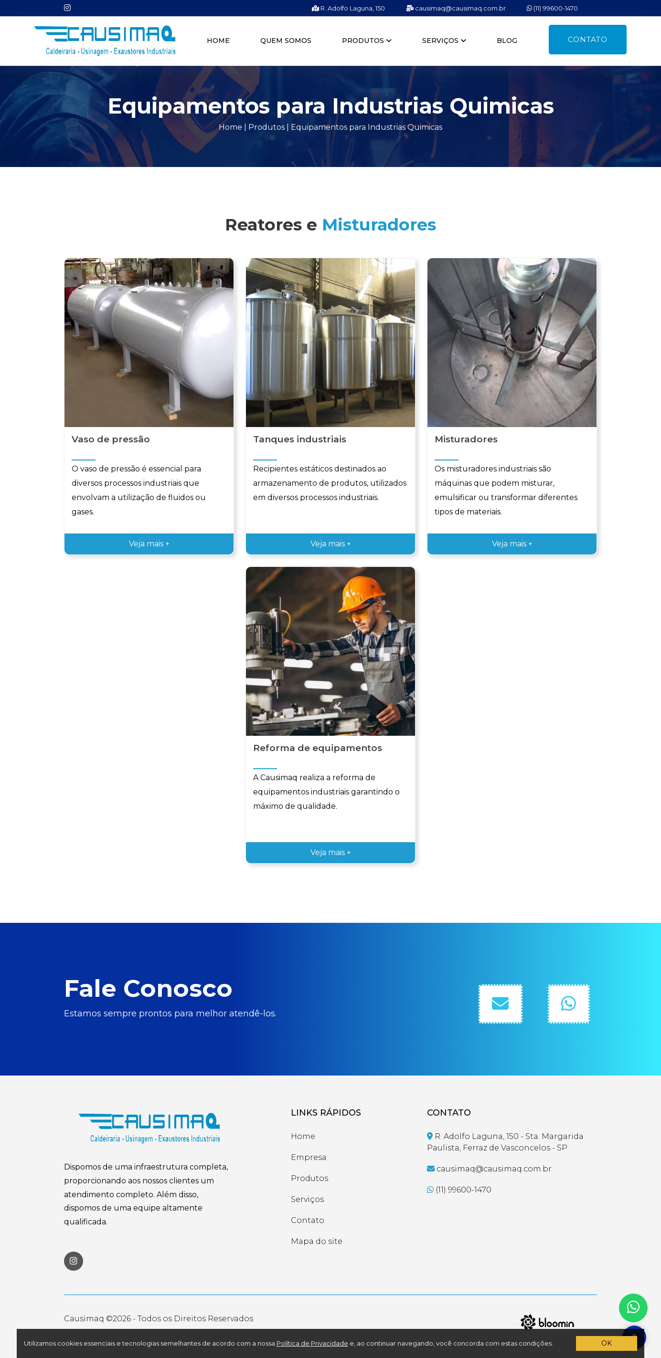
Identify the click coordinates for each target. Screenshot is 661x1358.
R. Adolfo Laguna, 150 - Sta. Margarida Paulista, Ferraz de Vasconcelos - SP (505, 1142)
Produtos (367, 40)
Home (218, 40)
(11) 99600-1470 (552, 8)
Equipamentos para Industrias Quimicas (366, 127)
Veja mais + (149, 543)
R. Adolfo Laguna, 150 (348, 8)
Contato (588, 39)
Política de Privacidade (312, 1343)
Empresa (309, 1157)
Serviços (444, 40)
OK (606, 1343)
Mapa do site (316, 1241)
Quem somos (285, 40)
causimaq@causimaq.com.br (456, 8)
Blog (507, 40)
